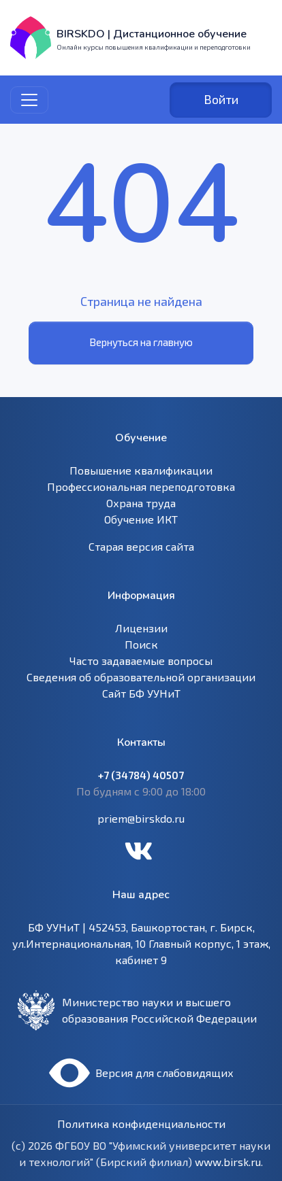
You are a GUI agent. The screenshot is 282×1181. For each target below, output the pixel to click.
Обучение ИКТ (141, 519)
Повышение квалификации (141, 470)
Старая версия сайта (141, 546)
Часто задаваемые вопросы (141, 660)
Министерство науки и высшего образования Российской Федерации (159, 1010)
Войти (221, 99)
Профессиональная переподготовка (141, 486)
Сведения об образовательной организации (141, 676)
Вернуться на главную (141, 342)
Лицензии (141, 627)
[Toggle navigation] (29, 100)
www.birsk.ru (228, 1161)
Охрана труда (141, 502)
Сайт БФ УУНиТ (141, 693)
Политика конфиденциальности (141, 1123)
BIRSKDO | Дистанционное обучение (152, 34)
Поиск (141, 644)
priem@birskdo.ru (141, 818)
